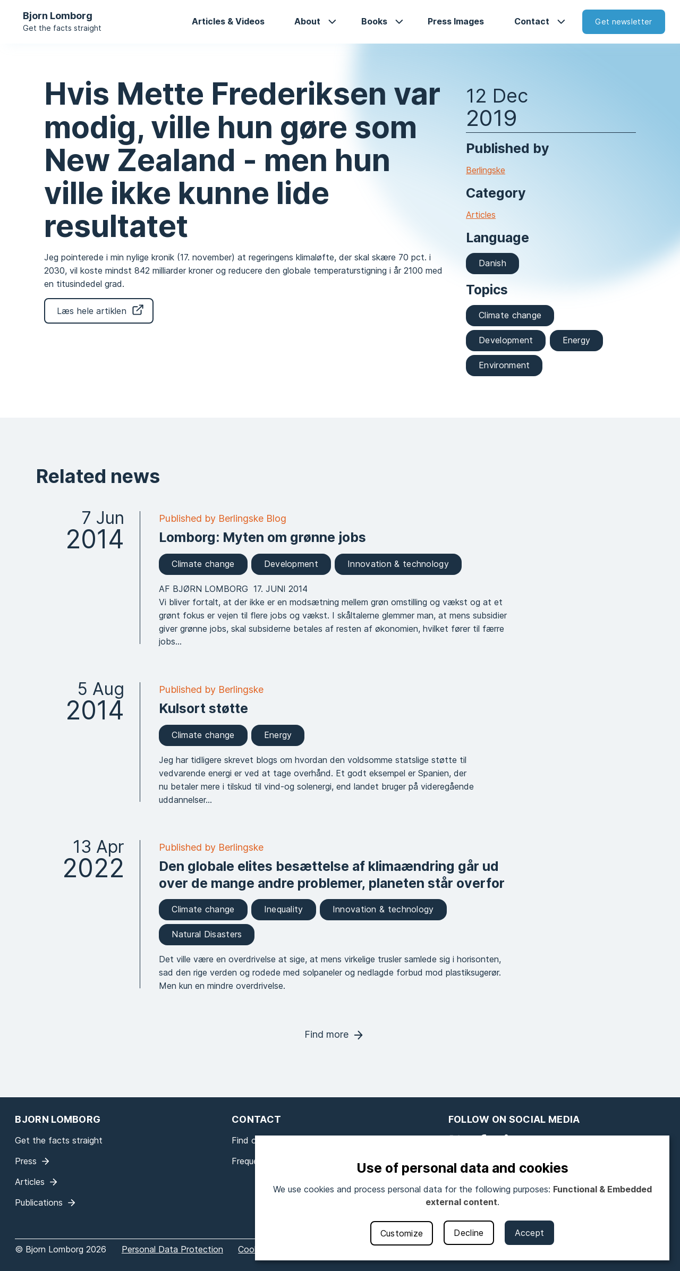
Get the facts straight (62, 27)
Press (26, 1161)
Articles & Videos (228, 21)
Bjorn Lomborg (57, 15)
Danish (492, 263)
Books (374, 21)
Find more (326, 1034)
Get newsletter (623, 21)
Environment (504, 365)
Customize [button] (401, 1233)
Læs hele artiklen (91, 311)
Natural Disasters (207, 934)
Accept (530, 1232)
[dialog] (462, 1198)
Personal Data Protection (172, 1249)
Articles (481, 214)
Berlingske (485, 170)
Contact (531, 21)
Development (506, 340)
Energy (577, 340)
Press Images (456, 21)
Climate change (510, 315)
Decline (468, 1232)
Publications (39, 1202)
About (307, 21)
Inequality (283, 909)
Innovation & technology (398, 563)
